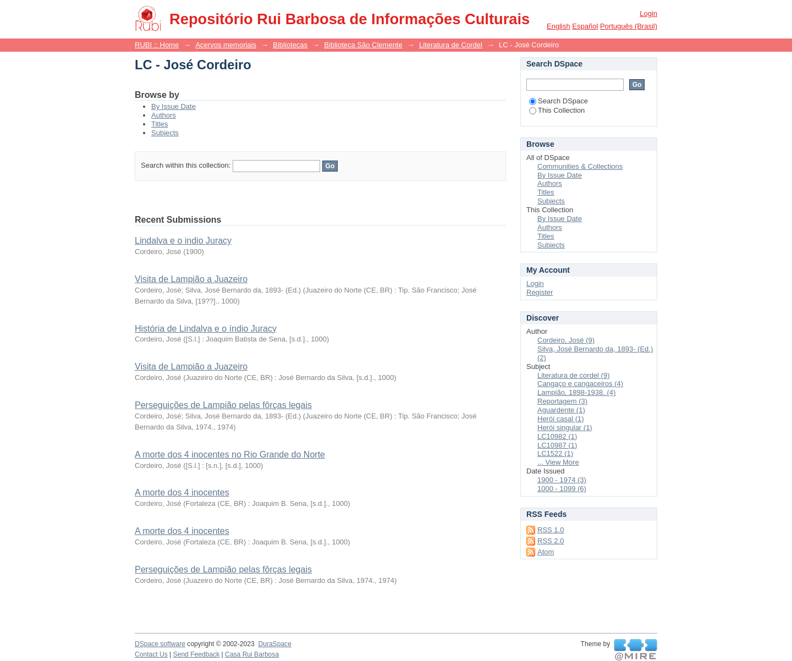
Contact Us (151, 654)
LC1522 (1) (555, 453)
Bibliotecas (290, 45)
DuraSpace (274, 644)
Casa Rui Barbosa (252, 654)
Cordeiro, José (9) (566, 340)
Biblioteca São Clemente (363, 45)
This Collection (557, 110)
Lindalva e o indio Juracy (183, 240)
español (585, 26)
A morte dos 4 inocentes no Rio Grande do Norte (230, 454)
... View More (558, 462)
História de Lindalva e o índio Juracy (206, 328)
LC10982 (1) (557, 436)
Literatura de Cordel (450, 45)
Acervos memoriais (225, 45)
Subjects (165, 133)
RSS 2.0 (550, 541)
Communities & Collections (580, 166)
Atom (545, 552)
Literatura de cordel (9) (573, 375)
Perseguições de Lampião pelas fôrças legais (223, 405)
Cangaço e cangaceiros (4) (580, 383)
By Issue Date (173, 106)
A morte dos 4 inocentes (182, 492)
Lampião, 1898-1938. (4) (576, 392)
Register (539, 292)
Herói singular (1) (564, 427)
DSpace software (160, 644)
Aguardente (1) (561, 410)
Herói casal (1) (560, 419)
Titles (159, 124)
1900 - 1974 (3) (561, 480)
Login (648, 13)
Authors (163, 115)
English (558, 26)
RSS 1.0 (550, 530)
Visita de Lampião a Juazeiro (191, 279)
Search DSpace (558, 101)
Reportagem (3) (562, 401)
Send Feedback (196, 654)
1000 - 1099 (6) (561, 488)
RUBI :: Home (157, 45)
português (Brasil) (628, 26)
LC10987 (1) (557, 445)
